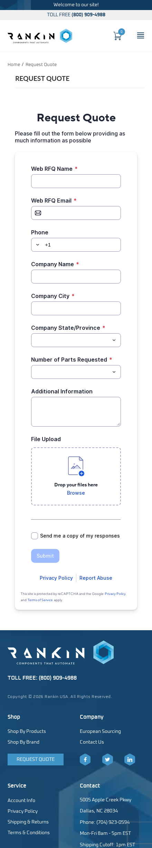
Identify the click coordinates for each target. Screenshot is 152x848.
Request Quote (36, 759)
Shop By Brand (23, 742)
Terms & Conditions (29, 832)
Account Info (21, 800)
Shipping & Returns (28, 822)
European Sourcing (100, 731)
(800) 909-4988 (88, 14)
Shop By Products (27, 731)
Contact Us (92, 742)
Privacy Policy (23, 811)
